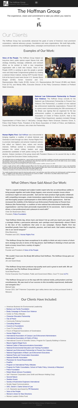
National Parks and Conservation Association (22, 355)
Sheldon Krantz (12, 379)
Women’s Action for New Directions (19, 394)
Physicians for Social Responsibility (19, 360)
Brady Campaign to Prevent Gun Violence (21, 311)
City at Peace (11, 319)
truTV (66, 274)
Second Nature (11, 377)
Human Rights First (10, 135)
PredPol (9, 362)
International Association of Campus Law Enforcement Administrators (31, 336)
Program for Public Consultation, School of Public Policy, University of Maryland (35, 367)
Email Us (39, 405)
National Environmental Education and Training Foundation (27, 348)
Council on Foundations (15, 326)
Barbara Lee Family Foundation (17, 309)
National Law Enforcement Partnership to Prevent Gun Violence (29, 350)
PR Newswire (33, 389)
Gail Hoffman (23, 135)
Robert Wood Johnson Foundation (18, 372)
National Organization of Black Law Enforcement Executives (28, 353)
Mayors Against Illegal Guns (16, 343)
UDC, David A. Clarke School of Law (19, 386)
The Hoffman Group (19, 3)
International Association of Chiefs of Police (22, 338)
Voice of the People (10, 58)
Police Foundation (19, 214)
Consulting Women (13, 323)
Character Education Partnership (18, 316)
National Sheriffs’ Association (16, 357)
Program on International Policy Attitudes (21, 365)
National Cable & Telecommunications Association (24, 345)
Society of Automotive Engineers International (22, 382)
